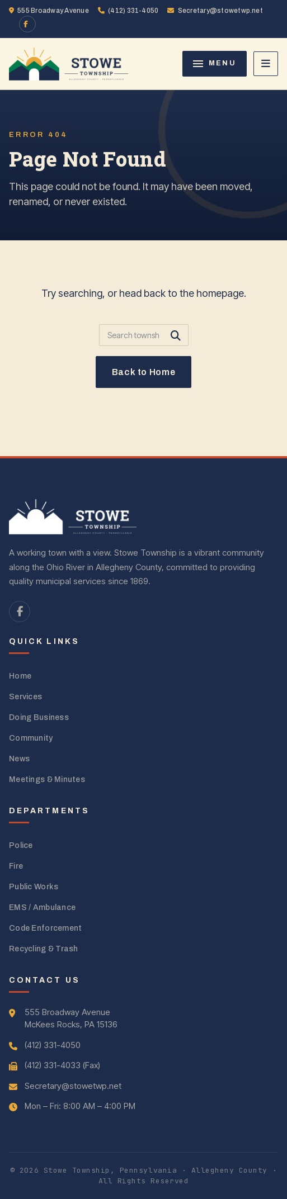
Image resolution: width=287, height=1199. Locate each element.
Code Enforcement (45, 928)
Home (20, 676)
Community (31, 738)
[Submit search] (175, 335)
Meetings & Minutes (47, 779)
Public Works (33, 887)
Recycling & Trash (43, 949)
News (19, 759)
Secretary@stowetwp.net (215, 11)
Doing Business (39, 717)
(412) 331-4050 (128, 11)
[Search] (144, 335)
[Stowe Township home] (69, 63)
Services (25, 697)
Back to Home (144, 372)
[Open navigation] (265, 63)
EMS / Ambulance (42, 907)
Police (21, 845)
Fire (16, 866)
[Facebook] (27, 24)
